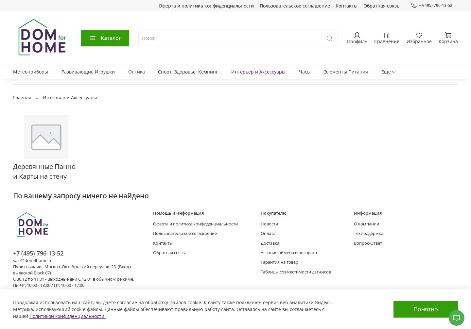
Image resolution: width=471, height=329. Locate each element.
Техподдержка (368, 233)
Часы (305, 72)
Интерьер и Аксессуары (258, 72)
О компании (366, 224)
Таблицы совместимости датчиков (296, 272)
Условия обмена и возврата (289, 252)
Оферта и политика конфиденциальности (206, 6)
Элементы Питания (346, 72)
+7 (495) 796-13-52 (38, 253)
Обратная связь (381, 6)
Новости (269, 224)
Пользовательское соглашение (295, 6)
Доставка (270, 243)
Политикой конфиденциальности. (67, 316)
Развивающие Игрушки (88, 72)
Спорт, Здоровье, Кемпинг (188, 72)
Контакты (347, 6)
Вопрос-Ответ (368, 243)
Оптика (136, 72)
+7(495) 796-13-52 (431, 5)
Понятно (425, 309)
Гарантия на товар (279, 262)
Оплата (268, 233)
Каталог (105, 37)
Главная (22, 97)
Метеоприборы (30, 72)
